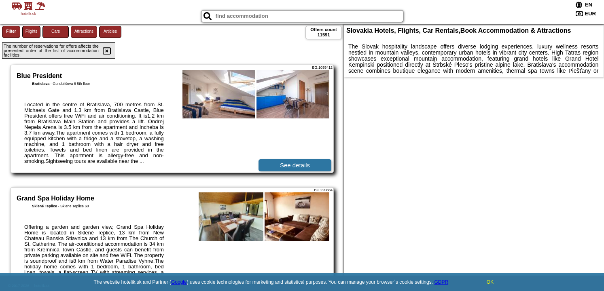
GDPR (441, 282)
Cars (55, 31)
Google (179, 282)
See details (295, 165)
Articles (110, 31)
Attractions (83, 31)
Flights (31, 31)
